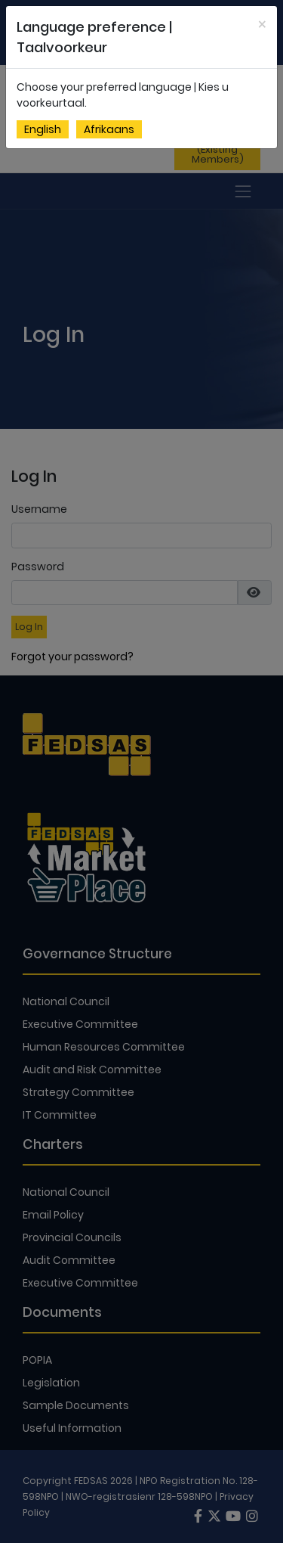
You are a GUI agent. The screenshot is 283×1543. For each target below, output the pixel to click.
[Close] (262, 25)
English (42, 129)
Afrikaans (109, 129)
